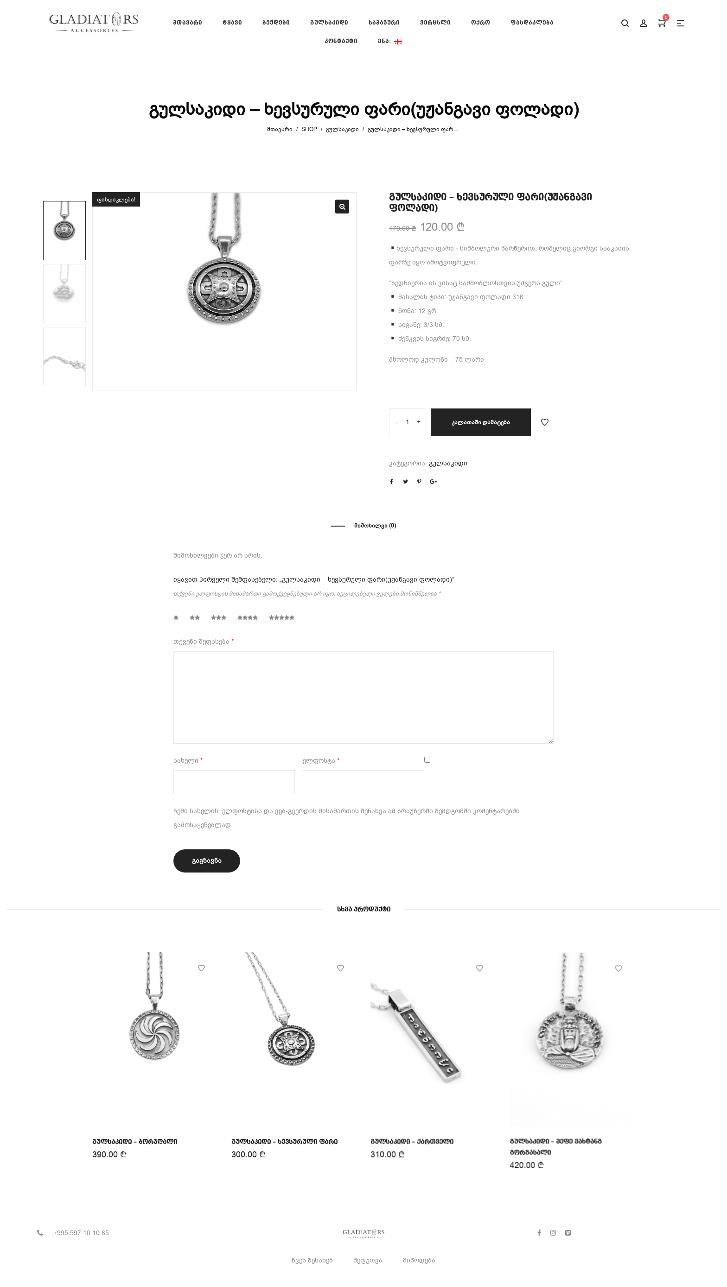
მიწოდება (419, 1260)
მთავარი (280, 129)
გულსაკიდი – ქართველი (412, 1139)
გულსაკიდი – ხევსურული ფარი (285, 1140)
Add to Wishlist (545, 422)
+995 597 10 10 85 (81, 1233)
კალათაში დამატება (481, 422)
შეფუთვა (368, 1260)
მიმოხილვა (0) (375, 525)
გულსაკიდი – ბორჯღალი (135, 1141)
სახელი (188, 760)
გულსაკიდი (342, 129)
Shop (309, 129)
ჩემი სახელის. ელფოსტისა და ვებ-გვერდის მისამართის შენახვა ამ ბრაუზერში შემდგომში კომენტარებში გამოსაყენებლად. (346, 818)
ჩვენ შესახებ (312, 1260)
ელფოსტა (321, 760)
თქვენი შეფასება (203, 641)
